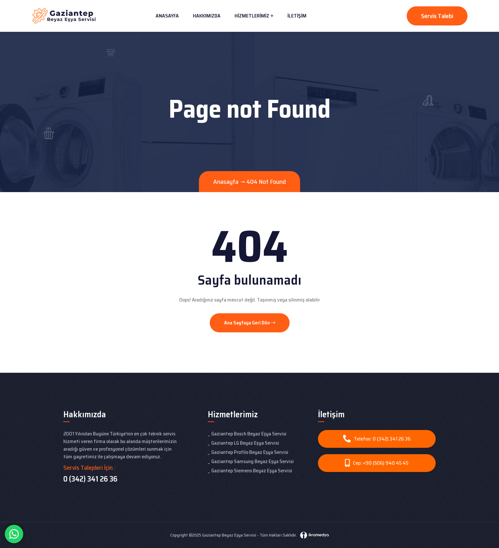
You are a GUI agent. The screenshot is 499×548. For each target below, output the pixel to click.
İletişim (296, 16)
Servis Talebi (437, 16)
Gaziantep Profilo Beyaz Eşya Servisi (249, 452)
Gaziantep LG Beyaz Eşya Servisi (245, 443)
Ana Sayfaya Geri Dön (249, 323)
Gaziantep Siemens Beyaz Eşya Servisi (251, 471)
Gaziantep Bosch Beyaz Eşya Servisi (248, 434)
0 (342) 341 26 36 (90, 479)
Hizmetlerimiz (252, 16)
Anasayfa (167, 16)
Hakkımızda (207, 16)
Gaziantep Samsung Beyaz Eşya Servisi (252, 461)
